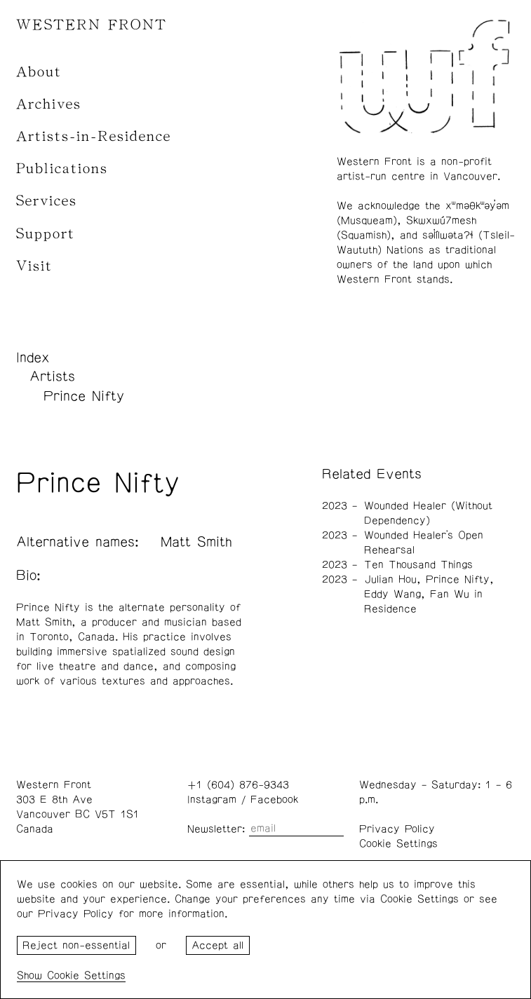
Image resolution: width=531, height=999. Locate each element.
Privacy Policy (397, 829)
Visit (34, 266)
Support (45, 233)
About (39, 71)
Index (33, 358)
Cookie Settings (398, 843)
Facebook (274, 799)
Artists (52, 376)
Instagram (211, 799)
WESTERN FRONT (91, 25)
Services (46, 200)
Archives (48, 104)
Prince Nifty (83, 396)
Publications (62, 168)
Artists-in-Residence (93, 136)
